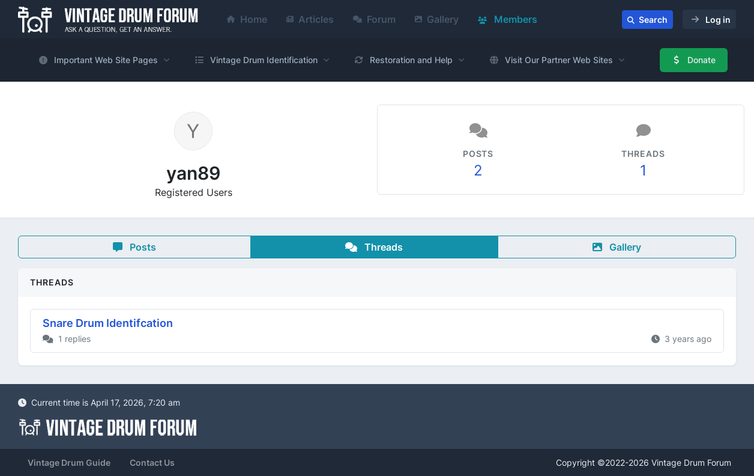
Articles (310, 19)
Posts (134, 247)
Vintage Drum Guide (69, 462)
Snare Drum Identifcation (108, 323)
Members (507, 19)
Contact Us (152, 462)
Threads (374, 247)
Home (247, 19)
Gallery (437, 19)
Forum (374, 19)
